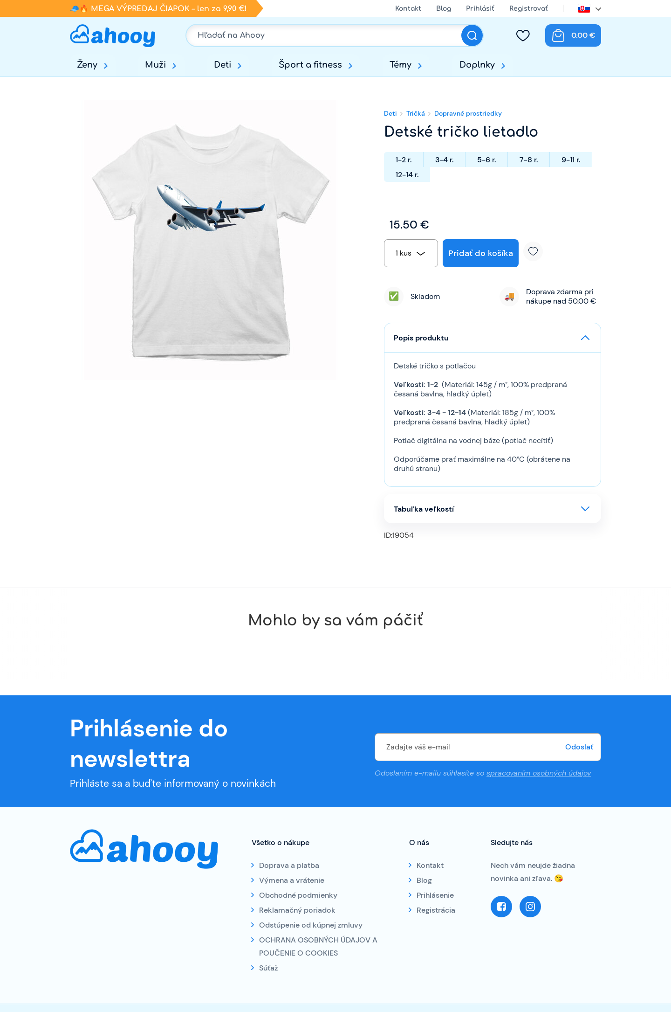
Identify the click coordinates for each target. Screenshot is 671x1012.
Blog (443, 8)
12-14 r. (407, 175)
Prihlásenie (435, 895)
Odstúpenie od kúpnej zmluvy (311, 925)
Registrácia (436, 910)
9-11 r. (570, 160)
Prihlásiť (480, 8)
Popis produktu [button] (421, 338)
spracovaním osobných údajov (538, 772)
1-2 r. (403, 160)
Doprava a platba (289, 865)
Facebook (501, 906)
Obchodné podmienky (298, 895)
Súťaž (268, 968)
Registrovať (528, 8)
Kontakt (408, 8)
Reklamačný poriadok (297, 910)
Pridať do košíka (480, 253)
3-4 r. (444, 160)
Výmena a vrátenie (291, 880)
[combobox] (411, 253)
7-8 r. (529, 160)
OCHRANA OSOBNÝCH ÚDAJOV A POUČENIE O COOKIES (318, 946)
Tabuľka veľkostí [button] (424, 509)
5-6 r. (486, 160)
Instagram (530, 906)
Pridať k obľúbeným (536, 251)
